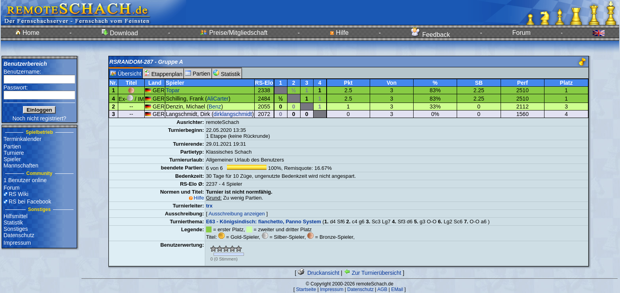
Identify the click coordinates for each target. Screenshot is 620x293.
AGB (382, 289)
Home (27, 32)
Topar (173, 90)
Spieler (12, 159)
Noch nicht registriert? (39, 118)
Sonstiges (16, 229)
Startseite (306, 289)
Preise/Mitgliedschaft (233, 32)
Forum (521, 32)
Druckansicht (318, 273)
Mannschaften (21, 165)
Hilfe (339, 32)
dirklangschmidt (233, 114)
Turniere (14, 153)
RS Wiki (18, 194)
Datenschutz (19, 235)
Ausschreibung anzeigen (236, 214)
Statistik (13, 222)
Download (120, 33)
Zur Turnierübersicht (372, 273)
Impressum (17, 243)
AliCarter (218, 98)
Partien (12, 146)
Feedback (430, 34)
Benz (214, 106)
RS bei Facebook (30, 201)
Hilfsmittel (16, 216)
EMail (397, 289)
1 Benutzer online (25, 180)
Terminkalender (23, 139)
